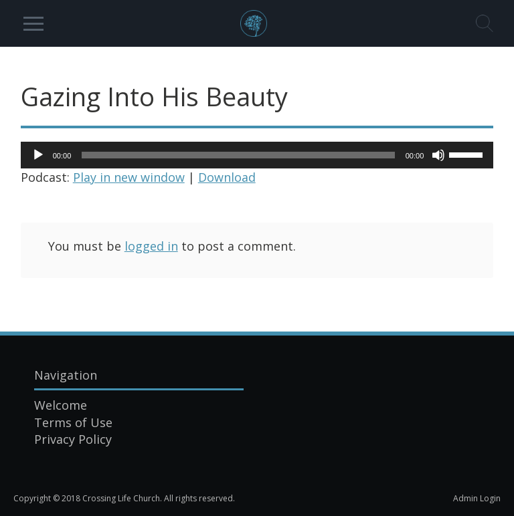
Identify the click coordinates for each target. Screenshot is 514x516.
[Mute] (438, 155)
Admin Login (477, 498)
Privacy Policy (73, 439)
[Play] (38, 155)
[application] (257, 155)
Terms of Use (73, 422)
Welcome (60, 405)
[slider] (238, 155)
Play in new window (129, 177)
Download (227, 177)
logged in (151, 246)
